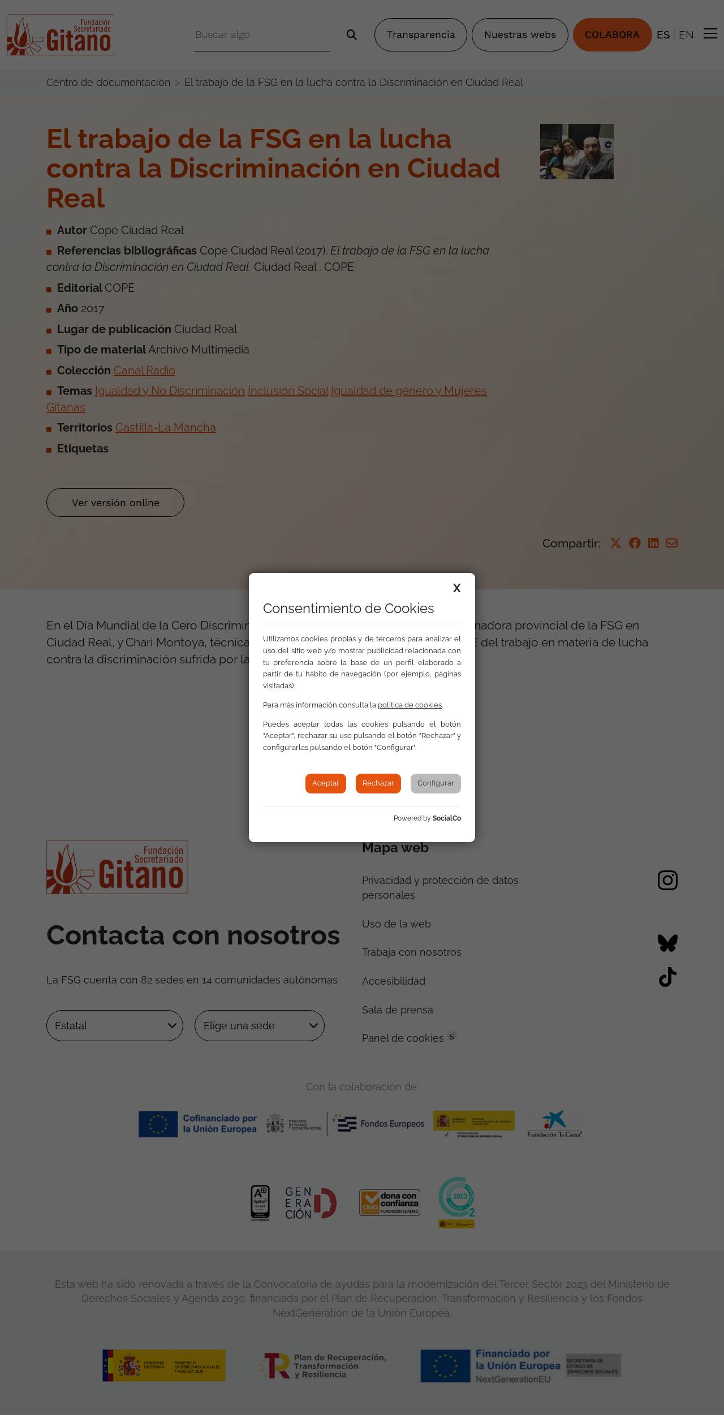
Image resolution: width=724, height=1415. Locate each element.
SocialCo (447, 818)
